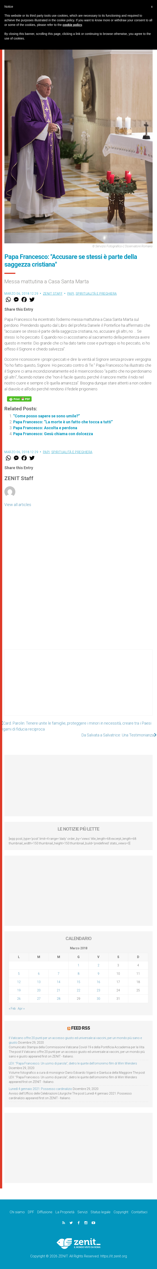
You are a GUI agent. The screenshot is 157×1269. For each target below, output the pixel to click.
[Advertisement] (78, 687)
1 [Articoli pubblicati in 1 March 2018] (78, 965)
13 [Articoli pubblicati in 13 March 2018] (39, 982)
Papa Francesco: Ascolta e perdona (45, 427)
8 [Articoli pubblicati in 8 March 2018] (78, 973)
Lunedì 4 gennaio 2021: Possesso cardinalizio (40, 1089)
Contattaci (139, 1212)
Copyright (121, 1212)
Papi (70, 293)
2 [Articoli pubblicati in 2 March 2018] (98, 965)
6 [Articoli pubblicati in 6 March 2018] (39, 973)
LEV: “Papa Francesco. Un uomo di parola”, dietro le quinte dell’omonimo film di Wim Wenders (73, 1063)
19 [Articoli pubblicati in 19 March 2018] (19, 990)
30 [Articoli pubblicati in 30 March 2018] (98, 998)
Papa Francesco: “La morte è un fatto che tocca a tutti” (63, 422)
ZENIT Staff (53, 293)
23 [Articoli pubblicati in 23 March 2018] (98, 990)
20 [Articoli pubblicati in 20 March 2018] (39, 990)
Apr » (21, 1008)
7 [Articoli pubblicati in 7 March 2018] (58, 973)
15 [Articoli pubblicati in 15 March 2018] (78, 982)
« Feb (12, 1008)
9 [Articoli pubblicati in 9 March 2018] (98, 973)
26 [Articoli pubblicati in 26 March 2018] (19, 998)
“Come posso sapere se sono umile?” (46, 416)
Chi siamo (17, 1212)
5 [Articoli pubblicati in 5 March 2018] (19, 973)
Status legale (101, 1212)
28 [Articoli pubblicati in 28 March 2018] (58, 998)
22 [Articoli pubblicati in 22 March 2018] (78, 990)
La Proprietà (64, 1212)
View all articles (17, 504)
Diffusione (44, 1212)
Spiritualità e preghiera (96, 293)
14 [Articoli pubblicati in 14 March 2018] (58, 982)
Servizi (82, 1212)
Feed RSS (80, 1028)
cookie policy (72, 25)
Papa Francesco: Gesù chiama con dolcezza (53, 433)
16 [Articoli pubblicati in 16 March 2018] (98, 982)
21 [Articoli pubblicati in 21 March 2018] (58, 990)
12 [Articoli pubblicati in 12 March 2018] (19, 982)
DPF (31, 1212)
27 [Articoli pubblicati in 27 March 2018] (39, 998)
